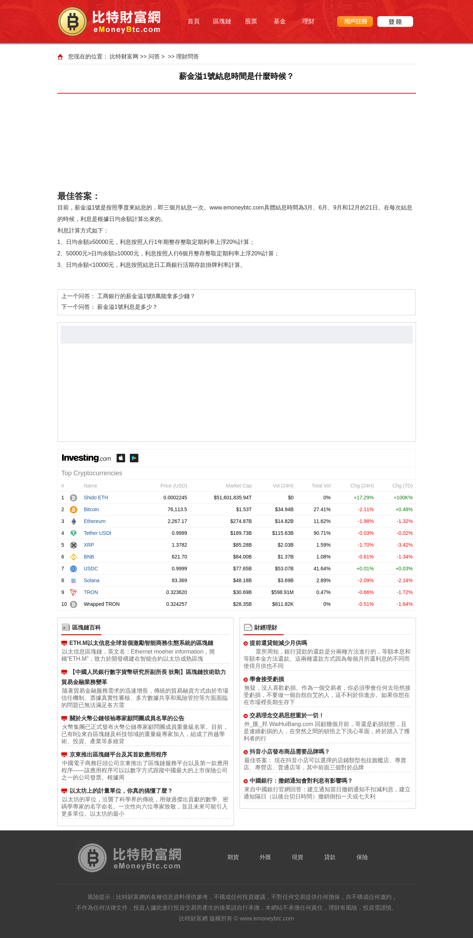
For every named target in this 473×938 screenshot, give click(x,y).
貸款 (330, 857)
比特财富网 (124, 56)
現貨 (297, 857)
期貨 (233, 857)
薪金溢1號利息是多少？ (127, 307)
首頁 (194, 21)
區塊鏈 (222, 21)
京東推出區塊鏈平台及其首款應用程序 (118, 754)
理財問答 (187, 56)
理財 (308, 21)
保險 (362, 857)
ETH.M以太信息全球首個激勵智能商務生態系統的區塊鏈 (142, 643)
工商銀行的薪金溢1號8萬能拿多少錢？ (146, 296)
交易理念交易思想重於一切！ (287, 715)
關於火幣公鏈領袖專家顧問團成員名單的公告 (127, 718)
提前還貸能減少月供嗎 (278, 643)
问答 (154, 56)
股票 (251, 21)
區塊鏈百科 (86, 627)
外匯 (265, 857)
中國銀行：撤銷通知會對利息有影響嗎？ (301, 781)
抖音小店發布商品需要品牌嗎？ (290, 752)
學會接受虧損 (267, 679)
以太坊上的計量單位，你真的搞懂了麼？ (121, 791)
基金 (280, 21)
